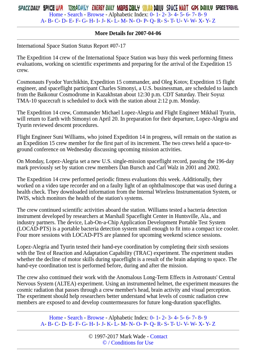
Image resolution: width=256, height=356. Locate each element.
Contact (158, 336)
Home (56, 14)
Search (75, 14)
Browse (95, 14)
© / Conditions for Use (127, 343)
